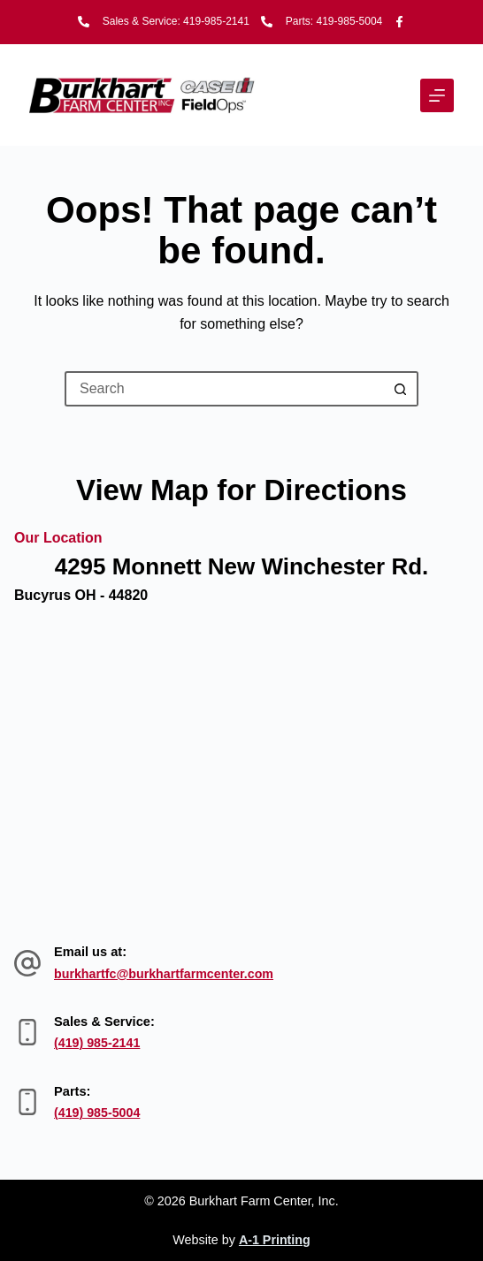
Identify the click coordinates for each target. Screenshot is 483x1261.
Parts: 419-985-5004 (334, 21)
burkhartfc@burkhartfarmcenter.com (167, 974)
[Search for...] (224, 388)
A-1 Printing (274, 1239)
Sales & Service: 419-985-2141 (176, 21)
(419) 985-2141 (98, 1043)
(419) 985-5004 (98, 1112)
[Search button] (400, 388)
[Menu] (437, 95)
